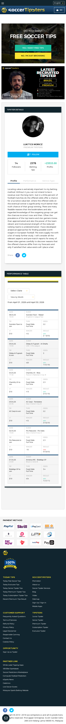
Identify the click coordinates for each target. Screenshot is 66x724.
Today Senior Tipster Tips (13, 588)
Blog (34, 592)
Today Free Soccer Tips (12, 581)
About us (36, 584)
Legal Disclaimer (9, 631)
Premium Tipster (39, 624)
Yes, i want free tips (33, 48)
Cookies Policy (8, 642)
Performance (29, 181)
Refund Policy (8, 624)
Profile (13, 181)
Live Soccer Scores (10, 687)
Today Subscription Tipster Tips (15, 595)
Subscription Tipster (40, 627)
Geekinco (6, 683)
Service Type (48, 181)
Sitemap (35, 599)
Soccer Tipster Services (41, 588)
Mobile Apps (37, 606)
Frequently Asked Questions (14, 616)
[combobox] (21, 297)
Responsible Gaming (11, 634)
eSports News (8, 679)
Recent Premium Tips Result (14, 599)
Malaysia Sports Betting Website (15, 690)
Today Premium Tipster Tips (14, 592)
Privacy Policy (8, 627)
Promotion (36, 581)
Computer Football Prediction (14, 676)
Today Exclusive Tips (11, 584)
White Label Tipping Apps (13, 665)
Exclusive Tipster (38, 631)
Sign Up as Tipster (10, 652)
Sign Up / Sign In (39, 603)
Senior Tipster (37, 620)
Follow (33, 154)
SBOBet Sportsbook (11, 668)
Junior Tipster (37, 616)
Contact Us (7, 638)
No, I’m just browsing (33, 55)
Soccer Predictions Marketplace (15, 672)
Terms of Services (10, 620)
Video (34, 595)
